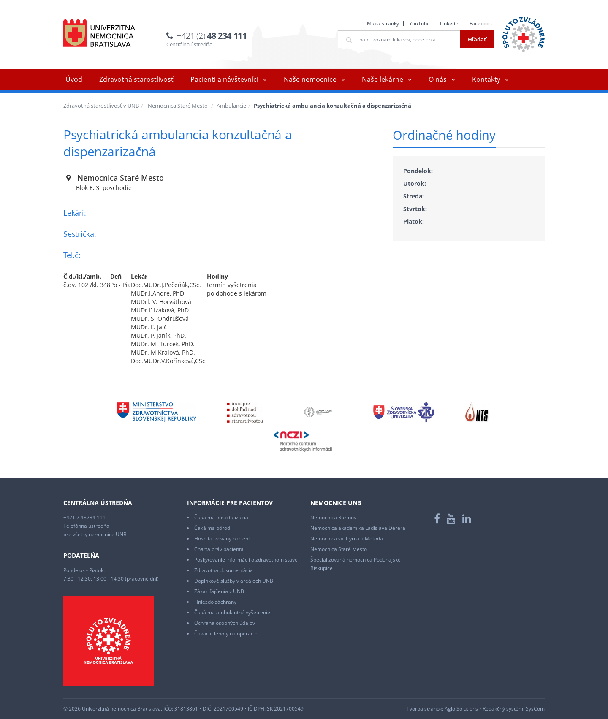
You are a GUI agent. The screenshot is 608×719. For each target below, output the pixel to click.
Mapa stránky (383, 23)
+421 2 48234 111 (84, 517)
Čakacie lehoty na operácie (226, 633)
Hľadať (477, 39)
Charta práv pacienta (219, 549)
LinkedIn (449, 23)
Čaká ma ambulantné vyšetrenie (232, 612)
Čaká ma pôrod (212, 528)
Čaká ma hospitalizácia (221, 517)
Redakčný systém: (503, 708)
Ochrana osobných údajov (224, 623)
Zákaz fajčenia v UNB (219, 591)
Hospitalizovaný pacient (222, 538)
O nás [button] (438, 79)
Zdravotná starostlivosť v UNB (101, 105)
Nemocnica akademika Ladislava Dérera (357, 528)
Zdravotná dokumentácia (223, 570)
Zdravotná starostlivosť (136, 79)
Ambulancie (231, 105)
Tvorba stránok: (425, 708)
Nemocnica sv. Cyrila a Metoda (346, 538)
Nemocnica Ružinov (333, 517)
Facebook (481, 23)
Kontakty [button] (486, 79)
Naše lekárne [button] (382, 79)
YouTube (419, 23)
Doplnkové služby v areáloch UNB (233, 580)
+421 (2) (211, 35)
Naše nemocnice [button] (310, 79)
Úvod (73, 79)
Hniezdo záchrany (215, 601)
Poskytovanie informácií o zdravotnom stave (246, 559)
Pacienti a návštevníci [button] (224, 79)
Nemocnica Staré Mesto (178, 105)
